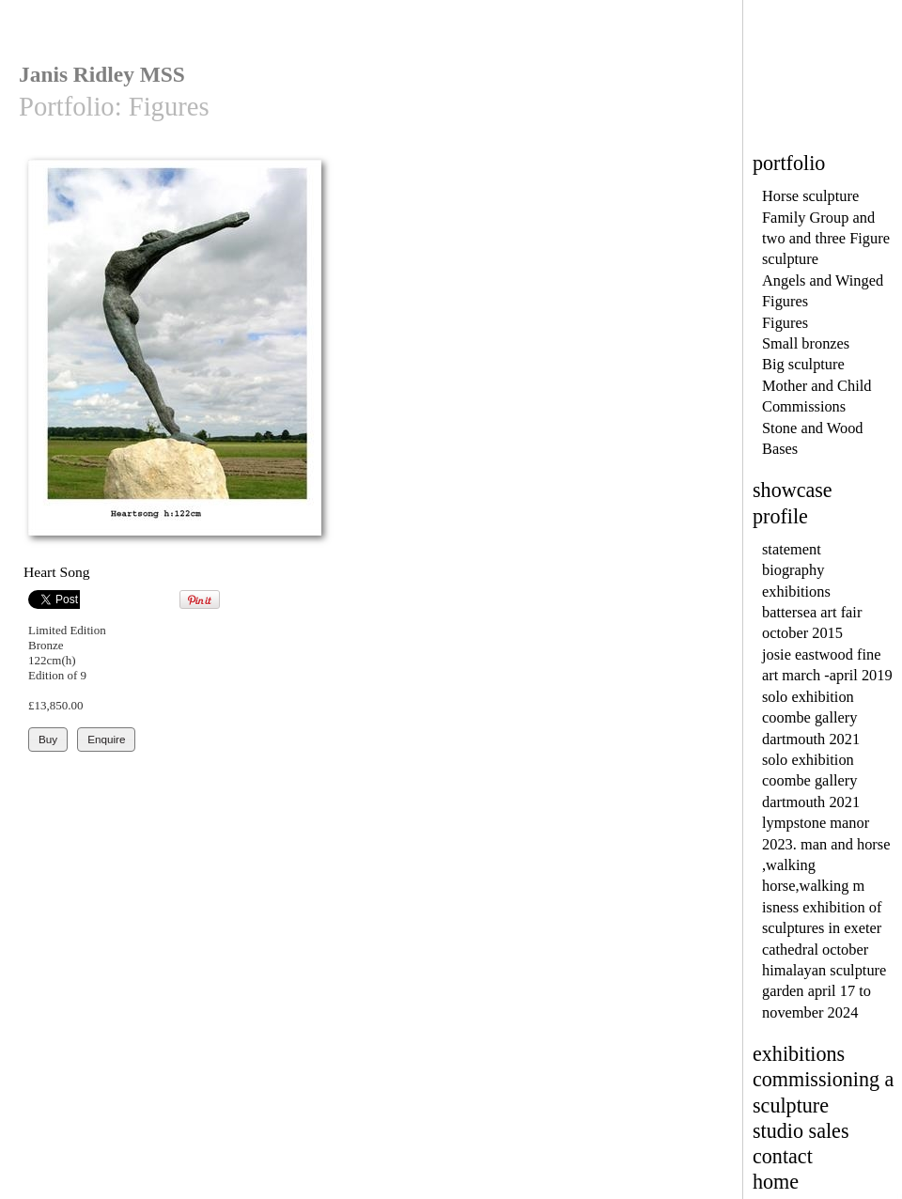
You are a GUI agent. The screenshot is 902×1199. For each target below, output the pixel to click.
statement (791, 549)
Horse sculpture (810, 196)
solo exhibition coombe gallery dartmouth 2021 (811, 718)
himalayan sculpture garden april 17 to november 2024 (824, 991)
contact (783, 1156)
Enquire (106, 739)
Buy (48, 739)
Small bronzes (805, 343)
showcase (792, 490)
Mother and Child (816, 386)
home (776, 1181)
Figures (785, 323)
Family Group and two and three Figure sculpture (826, 239)
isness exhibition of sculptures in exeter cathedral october (821, 928)
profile (780, 516)
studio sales (801, 1131)
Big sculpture (803, 364)
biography (793, 570)
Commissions (804, 406)
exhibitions (796, 591)
